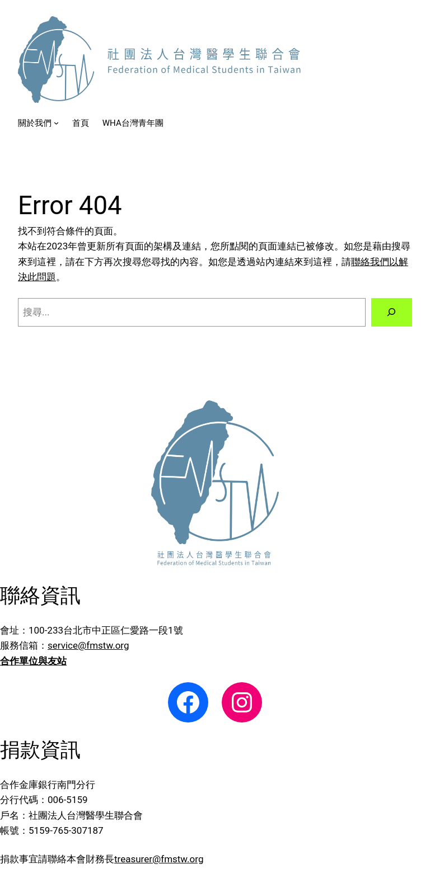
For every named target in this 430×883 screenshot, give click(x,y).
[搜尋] (391, 312)
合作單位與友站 (33, 661)
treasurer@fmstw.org (158, 859)
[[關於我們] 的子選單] (56, 122)
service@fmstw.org (88, 645)
